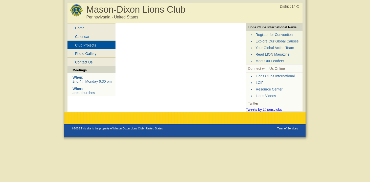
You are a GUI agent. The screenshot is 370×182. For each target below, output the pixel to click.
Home (79, 28)
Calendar (82, 37)
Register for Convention (274, 35)
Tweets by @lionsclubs (264, 109)
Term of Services (287, 128)
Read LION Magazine (273, 54)
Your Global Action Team (275, 48)
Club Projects (85, 45)
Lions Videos (266, 96)
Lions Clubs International (275, 76)
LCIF (259, 83)
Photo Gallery (86, 54)
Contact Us (83, 62)
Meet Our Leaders (270, 61)
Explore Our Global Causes (277, 41)
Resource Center (269, 89)
